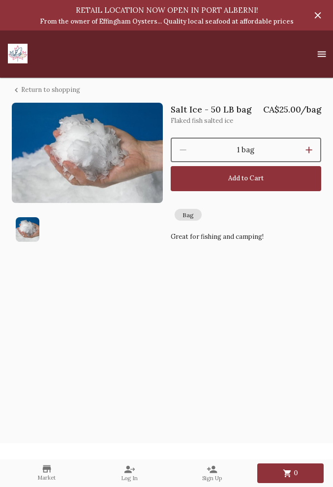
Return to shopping (46, 90)
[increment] (309, 150)
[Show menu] (321, 54)
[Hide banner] (317, 15)
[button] (188, 215)
